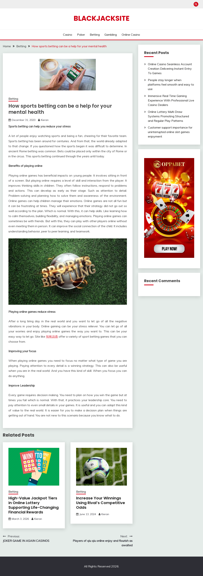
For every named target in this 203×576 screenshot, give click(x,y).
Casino (67, 34)
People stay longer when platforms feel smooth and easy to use (171, 84)
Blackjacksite (102, 18)
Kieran (45, 120)
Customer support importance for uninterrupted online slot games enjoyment (170, 132)
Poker (81, 34)
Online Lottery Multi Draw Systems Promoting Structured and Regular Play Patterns (168, 116)
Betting (95, 34)
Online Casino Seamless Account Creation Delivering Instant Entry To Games (170, 68)
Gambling (110, 34)
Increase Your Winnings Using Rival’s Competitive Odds (100, 502)
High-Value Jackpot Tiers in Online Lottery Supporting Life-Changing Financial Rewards (33, 505)
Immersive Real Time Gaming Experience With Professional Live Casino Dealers (171, 100)
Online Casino (131, 34)
